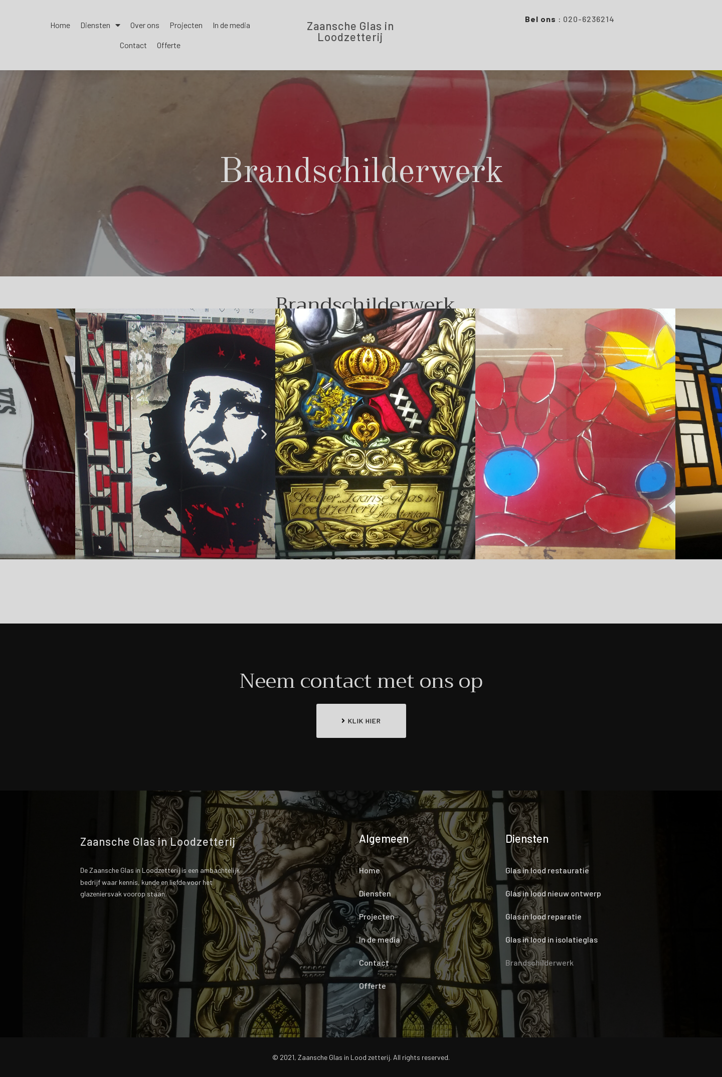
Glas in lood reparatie (543, 916)
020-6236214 (589, 19)
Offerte (168, 45)
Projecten (186, 25)
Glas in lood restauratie (547, 870)
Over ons (144, 25)
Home (60, 25)
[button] (157, 550)
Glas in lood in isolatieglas (551, 939)
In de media (231, 25)
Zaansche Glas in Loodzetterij (350, 31)
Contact (133, 45)
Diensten (100, 25)
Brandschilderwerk (539, 962)
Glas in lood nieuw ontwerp (553, 893)
